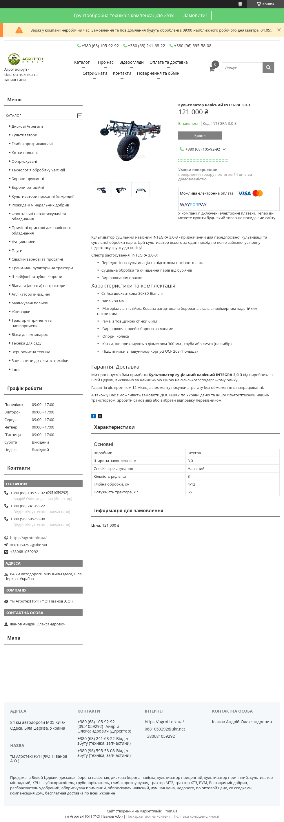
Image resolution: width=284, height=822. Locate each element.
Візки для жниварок (30, 334)
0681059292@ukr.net (28, 545)
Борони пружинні (28, 178)
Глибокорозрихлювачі (32, 143)
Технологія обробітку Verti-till (38, 170)
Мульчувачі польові (30, 302)
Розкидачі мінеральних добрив (40, 205)
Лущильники (23, 241)
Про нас (106, 62)
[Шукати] (268, 67)
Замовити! (195, 15)
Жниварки (21, 311)
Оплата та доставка (169, 62)
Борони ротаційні (28, 187)
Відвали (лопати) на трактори (38, 285)
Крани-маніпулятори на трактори (42, 267)
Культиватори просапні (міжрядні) (43, 196)
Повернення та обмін (158, 73)
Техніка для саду (26, 343)
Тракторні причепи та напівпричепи (32, 323)
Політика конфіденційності (196, 816)
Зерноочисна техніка (31, 351)
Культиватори (24, 135)
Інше (16, 369)
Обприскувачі (24, 161)
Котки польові (25, 152)
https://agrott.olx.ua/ (28, 537)
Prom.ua (170, 811)
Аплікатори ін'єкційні (31, 294)
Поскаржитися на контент (148, 816)
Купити (199, 135)
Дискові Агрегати (27, 126)
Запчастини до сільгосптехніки (40, 360)
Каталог (82, 62)
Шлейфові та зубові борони (37, 276)
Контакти (122, 73)
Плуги (17, 250)
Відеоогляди (131, 62)
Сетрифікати (95, 73)
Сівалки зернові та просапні (37, 259)
